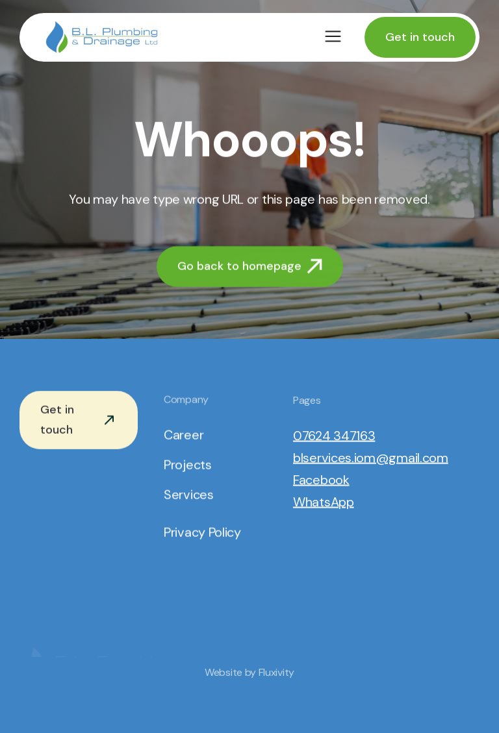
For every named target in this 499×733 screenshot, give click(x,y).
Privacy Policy (202, 533)
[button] (333, 37)
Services (189, 495)
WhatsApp (323, 502)
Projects (188, 465)
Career (183, 435)
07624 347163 (334, 436)
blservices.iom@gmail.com (370, 458)
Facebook (321, 480)
